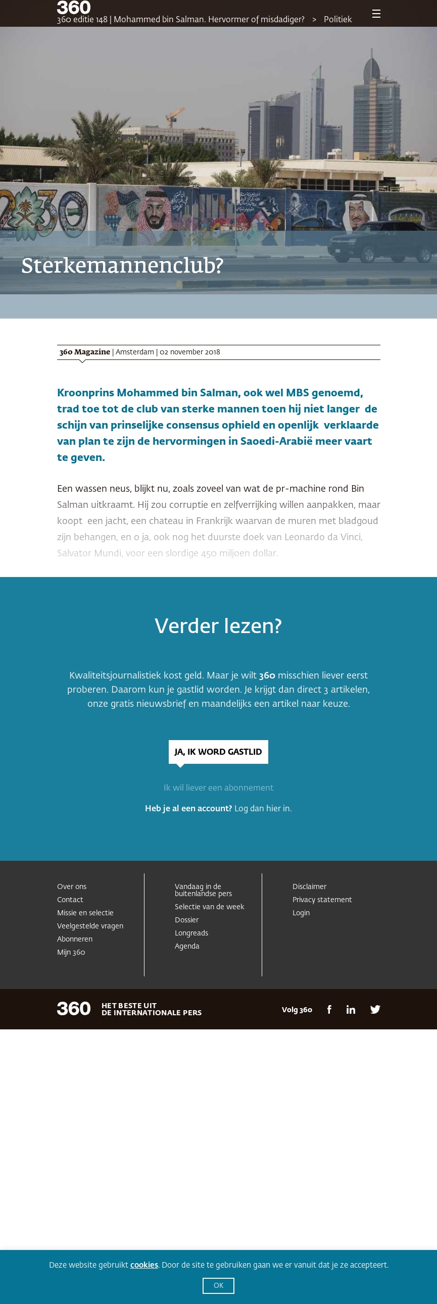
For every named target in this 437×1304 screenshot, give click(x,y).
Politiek (338, 20)
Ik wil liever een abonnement (218, 789)
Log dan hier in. (263, 809)
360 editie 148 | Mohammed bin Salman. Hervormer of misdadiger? (181, 20)
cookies (144, 1265)
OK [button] (218, 1286)
